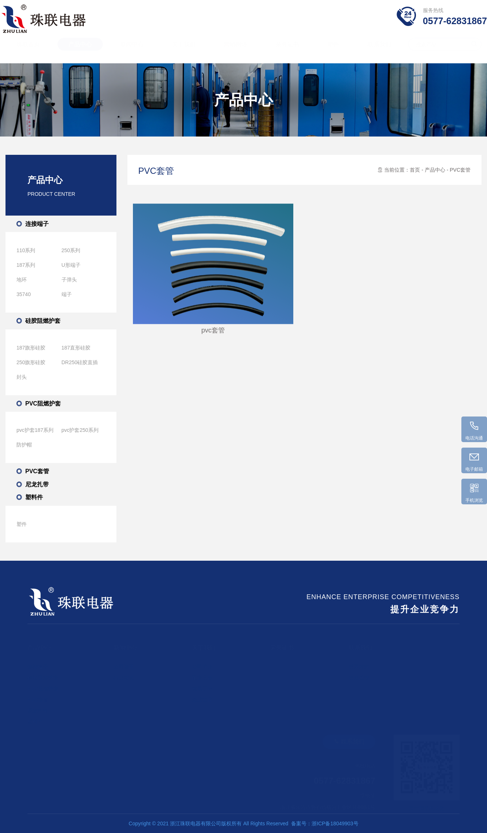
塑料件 (34, 497)
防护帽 (24, 445)
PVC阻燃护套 (43, 403)
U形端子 (71, 265)
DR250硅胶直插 (80, 362)
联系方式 (359, 663)
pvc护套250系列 (80, 430)
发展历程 (202, 685)
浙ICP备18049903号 (335, 823)
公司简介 (202, 663)
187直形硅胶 (76, 348)
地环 (21, 280)
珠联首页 (28, 51)
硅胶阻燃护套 (42, 321)
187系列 (25, 265)
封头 (21, 377)
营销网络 (235, 51)
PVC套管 (37, 471)
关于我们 (184, 51)
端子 (67, 294)
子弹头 (69, 280)
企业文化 (202, 696)
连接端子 (37, 224)
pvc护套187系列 (34, 430)
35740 (23, 294)
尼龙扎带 (37, 484)
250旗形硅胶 (30, 362)
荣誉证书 (287, 51)
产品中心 (80, 51)
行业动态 (124, 674)
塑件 (333, 51)
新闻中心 (132, 51)
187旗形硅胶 (30, 348)
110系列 (25, 250)
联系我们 (379, 51)
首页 (415, 170)
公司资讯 (124, 663)
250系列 (71, 250)
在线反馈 (359, 674)
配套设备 (202, 674)
